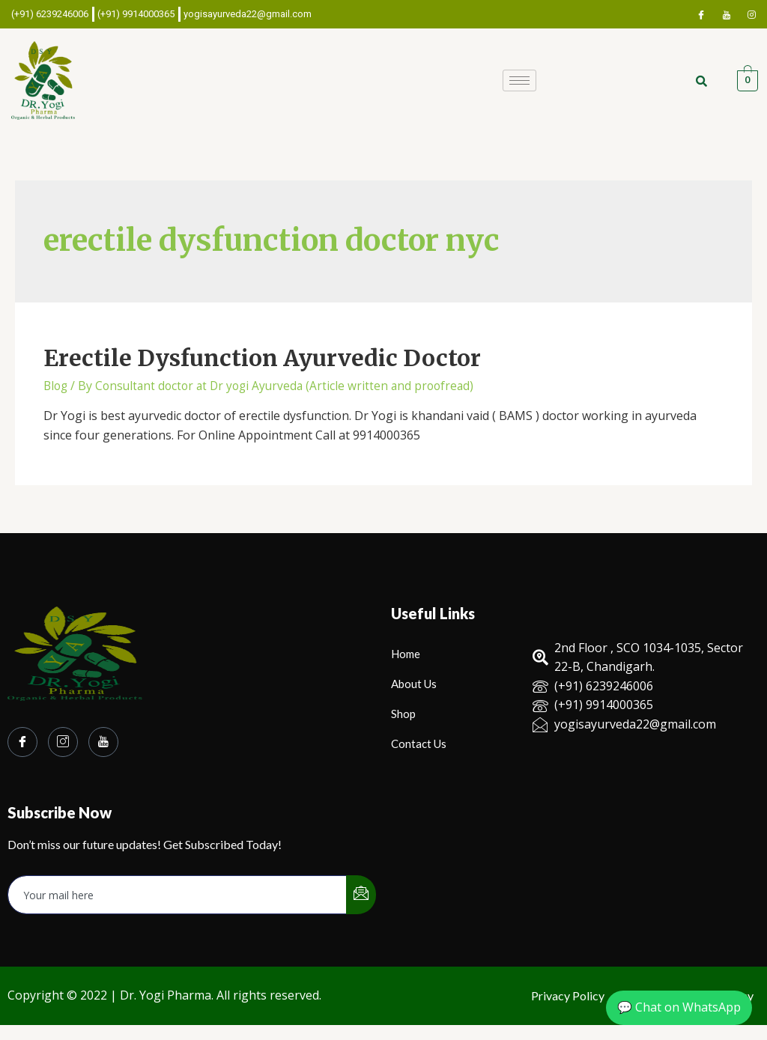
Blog (56, 385)
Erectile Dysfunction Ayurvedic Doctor (262, 358)
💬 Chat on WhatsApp (679, 1007)
